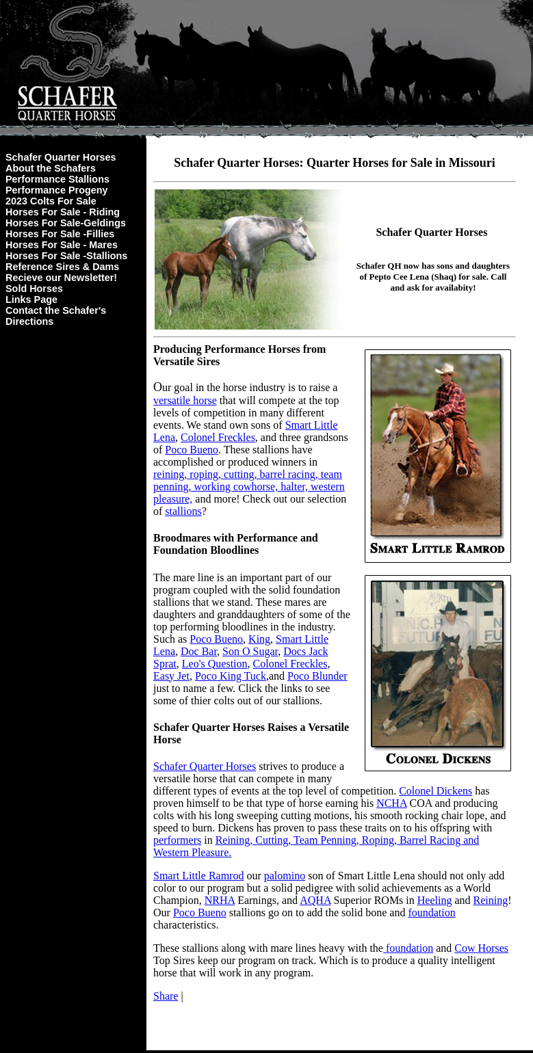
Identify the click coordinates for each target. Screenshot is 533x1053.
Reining (490, 900)
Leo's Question (215, 663)
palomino (284, 875)
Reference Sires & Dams (62, 266)
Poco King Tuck (230, 676)
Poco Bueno (191, 449)
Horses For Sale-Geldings (65, 222)
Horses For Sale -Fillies (59, 233)
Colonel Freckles (218, 437)
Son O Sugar (250, 651)
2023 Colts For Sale (50, 201)
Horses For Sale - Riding (62, 211)
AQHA (315, 900)
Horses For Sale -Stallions (66, 255)
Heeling (434, 900)
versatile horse (185, 400)
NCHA (391, 803)
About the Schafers (50, 168)
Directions (29, 321)
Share (165, 996)
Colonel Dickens (435, 791)
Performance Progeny (56, 190)
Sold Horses (34, 288)
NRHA (220, 900)
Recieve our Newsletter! (61, 277)
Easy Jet (171, 676)
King (259, 639)
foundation (431, 912)
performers (177, 840)
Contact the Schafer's (55, 310)
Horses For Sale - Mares (61, 244)
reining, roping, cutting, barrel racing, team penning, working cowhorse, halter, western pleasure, (249, 486)
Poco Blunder (317, 676)
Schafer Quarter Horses (60, 157)
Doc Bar (199, 651)
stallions (183, 511)
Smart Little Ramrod (198, 875)
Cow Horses (481, 948)
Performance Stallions (57, 179)
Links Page (31, 299)
